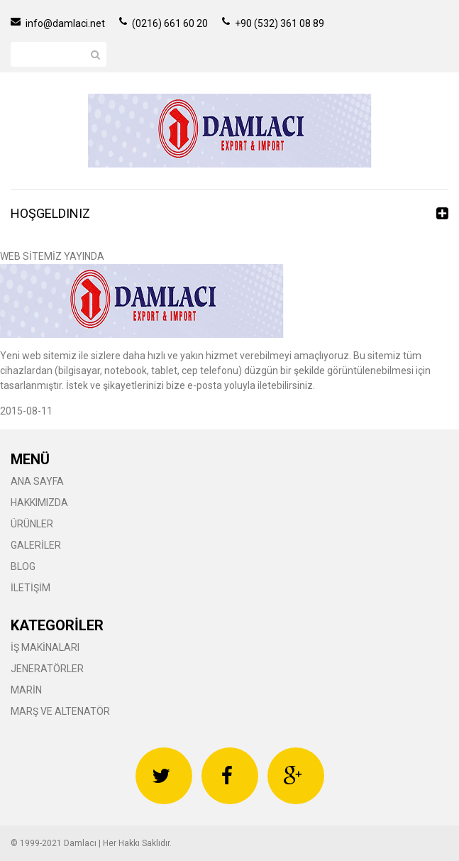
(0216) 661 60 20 (163, 23)
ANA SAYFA (37, 481)
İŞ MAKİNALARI (45, 647)
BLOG (23, 566)
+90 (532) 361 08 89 (273, 23)
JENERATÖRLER (47, 668)
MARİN (26, 690)
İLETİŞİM (30, 587)
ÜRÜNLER (32, 524)
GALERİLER (36, 545)
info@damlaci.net (58, 23)
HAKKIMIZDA (39, 502)
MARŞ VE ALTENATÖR (60, 711)
